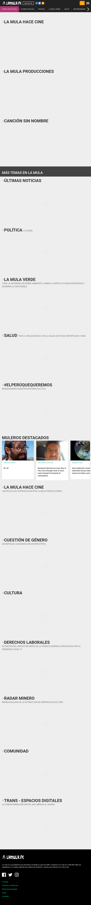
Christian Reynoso (9, 462)
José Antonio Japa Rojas (45, 462)
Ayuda (4, 893)
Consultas (5, 896)
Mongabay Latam (77, 462)
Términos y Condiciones (10, 885)
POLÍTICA (41, 9)
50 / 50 (5, 468)
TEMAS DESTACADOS (9, 9)
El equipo (5, 882)
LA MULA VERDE (54, 9)
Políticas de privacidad (9, 889)
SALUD (66, 9)
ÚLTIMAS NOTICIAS (27, 9)
